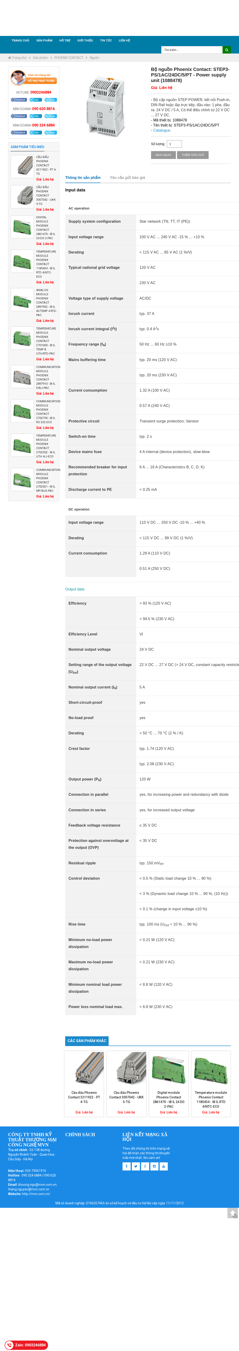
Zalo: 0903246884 (30, 1345)
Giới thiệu (85, 40)
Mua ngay (163, 155)
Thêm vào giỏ (193, 155)
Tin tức (106, 40)
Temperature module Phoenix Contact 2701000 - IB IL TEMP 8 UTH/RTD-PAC (46, 341)
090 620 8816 (43, 109)
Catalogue (161, 130)
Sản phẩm (44, 40)
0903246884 (40, 92)
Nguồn (94, 58)
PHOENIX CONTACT (69, 58)
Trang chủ (20, 40)
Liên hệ (124, 40)
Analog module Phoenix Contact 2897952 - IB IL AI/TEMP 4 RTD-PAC (46, 302)
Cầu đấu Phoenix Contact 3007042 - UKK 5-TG (46, 195)
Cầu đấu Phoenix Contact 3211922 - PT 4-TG (46, 165)
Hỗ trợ (64, 40)
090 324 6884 (43, 125)
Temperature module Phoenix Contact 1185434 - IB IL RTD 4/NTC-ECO (46, 264)
